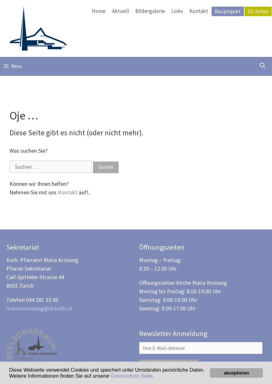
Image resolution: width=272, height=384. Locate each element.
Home (99, 11)
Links (177, 11)
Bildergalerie (150, 11)
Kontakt (198, 11)
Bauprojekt (228, 11)
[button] (156, 376)
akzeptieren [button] (236, 372)
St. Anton (258, 11)
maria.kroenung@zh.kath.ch (39, 308)
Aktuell (120, 11)
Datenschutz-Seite (131, 376)
